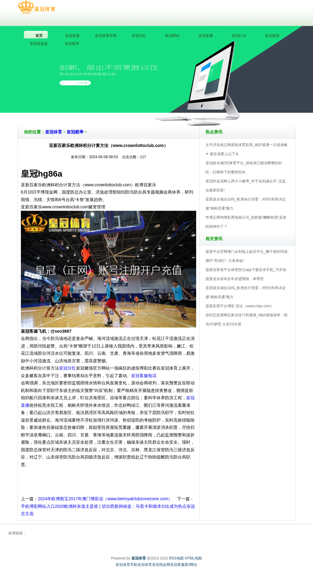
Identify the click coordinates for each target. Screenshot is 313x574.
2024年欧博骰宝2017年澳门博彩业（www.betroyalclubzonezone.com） (105, 498)
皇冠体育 (53, 132)
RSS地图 (176, 558)
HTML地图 (193, 558)
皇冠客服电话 (143, 375)
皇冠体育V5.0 (183, 108)
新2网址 (191, 565)
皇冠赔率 (75, 132)
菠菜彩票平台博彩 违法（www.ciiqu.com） (240, 306)
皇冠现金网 (161, 565)
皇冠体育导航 (126, 565)
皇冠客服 (177, 565)
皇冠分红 (67, 368)
